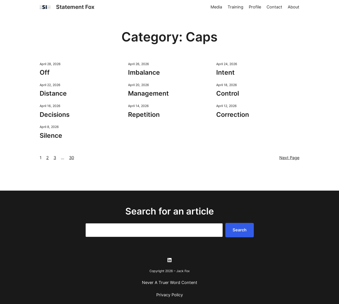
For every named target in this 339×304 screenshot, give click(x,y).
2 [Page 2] (47, 157)
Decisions (54, 114)
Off (45, 72)
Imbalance (144, 72)
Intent (225, 72)
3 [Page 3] (55, 157)
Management (148, 93)
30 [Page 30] (71, 157)
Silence (51, 135)
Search (240, 229)
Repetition (144, 114)
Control (227, 93)
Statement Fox (75, 7)
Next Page (289, 157)
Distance (53, 93)
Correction (232, 114)
